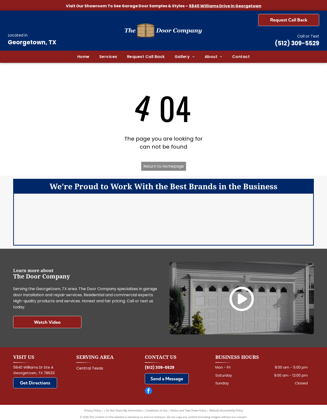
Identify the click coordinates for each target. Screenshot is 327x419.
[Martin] (163, 229)
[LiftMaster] (163, 210)
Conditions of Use (157, 407)
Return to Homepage (163, 166)
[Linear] (86, 229)
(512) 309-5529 (297, 43)
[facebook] (148, 387)
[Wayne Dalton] (202, 229)
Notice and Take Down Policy (188, 407)
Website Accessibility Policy (226, 407)
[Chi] (202, 210)
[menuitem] (83, 57)
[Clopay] (124, 210)
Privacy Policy (92, 407)
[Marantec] (124, 229)
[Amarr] (86, 210)
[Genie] (241, 210)
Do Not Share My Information (124, 407)
